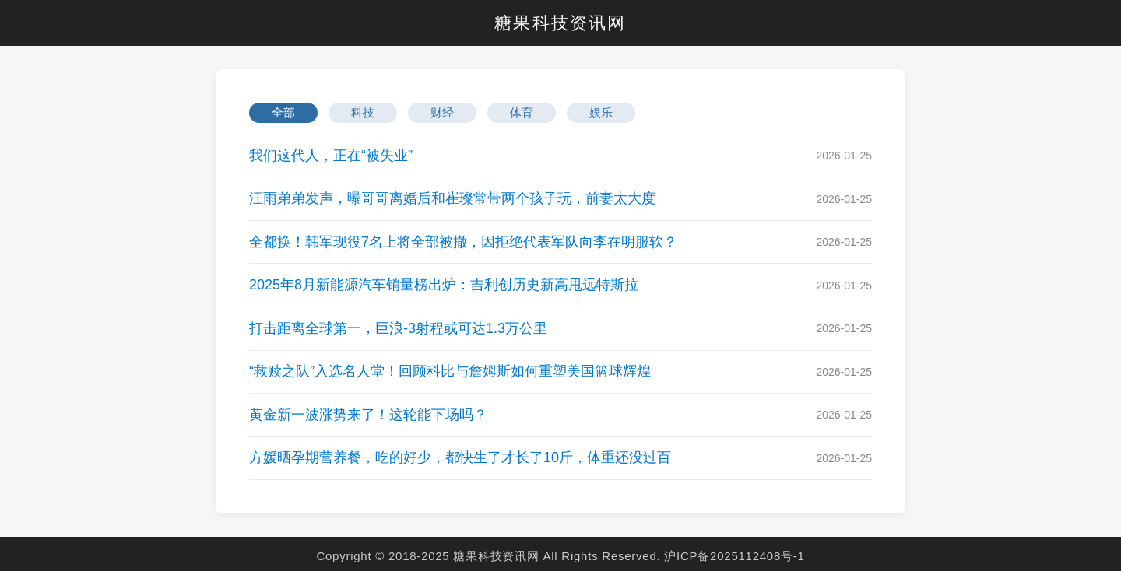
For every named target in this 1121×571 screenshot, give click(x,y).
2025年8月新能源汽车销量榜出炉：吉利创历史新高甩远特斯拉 (443, 285)
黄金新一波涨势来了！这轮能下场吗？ (368, 414)
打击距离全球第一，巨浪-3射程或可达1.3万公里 (398, 328)
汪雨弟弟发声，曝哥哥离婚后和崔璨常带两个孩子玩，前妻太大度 (452, 198)
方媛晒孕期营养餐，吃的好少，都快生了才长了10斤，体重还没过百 (460, 457)
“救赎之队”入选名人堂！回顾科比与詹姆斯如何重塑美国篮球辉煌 (450, 371)
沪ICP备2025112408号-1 (734, 555)
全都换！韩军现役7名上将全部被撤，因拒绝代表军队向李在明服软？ (463, 242)
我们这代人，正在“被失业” (331, 155)
